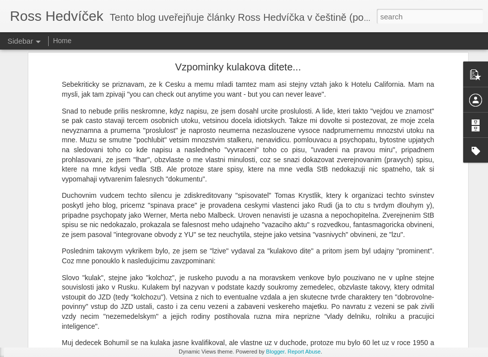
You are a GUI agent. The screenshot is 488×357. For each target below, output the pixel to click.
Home (62, 41)
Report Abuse (304, 352)
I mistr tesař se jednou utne (60, 305)
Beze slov (37, 328)
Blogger (275, 352)
